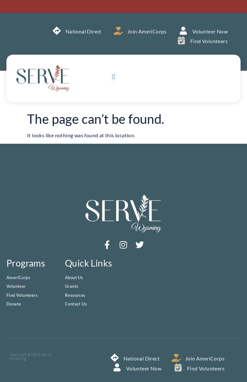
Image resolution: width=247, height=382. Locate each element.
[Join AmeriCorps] (118, 31)
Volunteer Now (210, 31)
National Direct (84, 31)
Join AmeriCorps (147, 31)
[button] (114, 77)
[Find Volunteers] (182, 40)
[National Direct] (57, 31)
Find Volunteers (209, 41)
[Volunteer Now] (183, 31)
